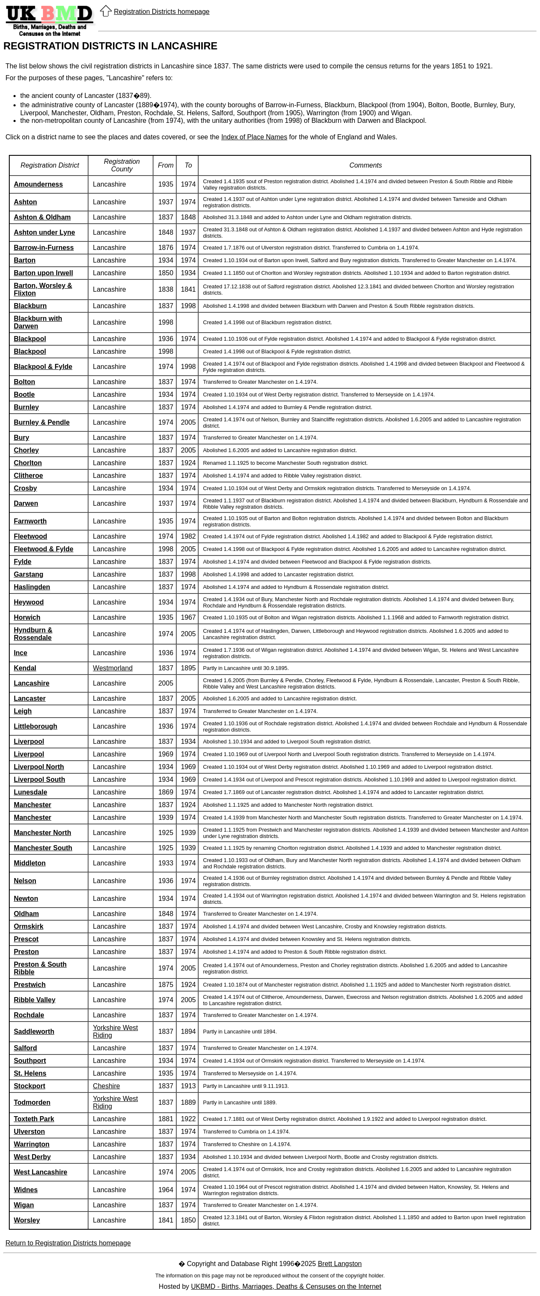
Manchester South (43, 847)
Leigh (23, 711)
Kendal (25, 668)
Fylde (23, 561)
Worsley (27, 1220)
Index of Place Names (254, 137)
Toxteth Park (34, 1118)
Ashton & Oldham (42, 217)
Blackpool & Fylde (43, 366)
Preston (26, 951)
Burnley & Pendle (42, 422)
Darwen (26, 503)
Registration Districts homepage (162, 11)
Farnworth (30, 521)
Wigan (24, 1205)
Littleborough (35, 726)
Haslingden (32, 587)
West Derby (32, 1156)
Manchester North (42, 832)
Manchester (32, 804)
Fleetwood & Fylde (43, 549)
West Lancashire (41, 1172)
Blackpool (30, 338)
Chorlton (28, 462)
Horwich (27, 617)
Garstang (28, 574)
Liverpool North (39, 766)
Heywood (29, 602)
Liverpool (29, 741)
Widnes (26, 1189)
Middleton (30, 863)
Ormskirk (28, 926)
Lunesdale (30, 792)
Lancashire (31, 683)
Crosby (25, 488)
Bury (21, 437)
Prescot (26, 939)
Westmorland (112, 668)
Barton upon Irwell (43, 273)
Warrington (32, 1144)
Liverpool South (39, 779)
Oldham (26, 913)
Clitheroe (28, 475)
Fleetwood (30, 536)
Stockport (30, 1086)
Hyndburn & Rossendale (33, 633)
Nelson (25, 880)
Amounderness (38, 184)
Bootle (24, 394)
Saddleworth (34, 1031)
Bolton (24, 381)
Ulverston (29, 1131)
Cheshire (106, 1086)
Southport (30, 1060)
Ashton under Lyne (44, 232)
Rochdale (29, 1015)
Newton (26, 898)
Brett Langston (340, 1263)
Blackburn (30, 305)
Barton (25, 260)
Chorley (26, 450)
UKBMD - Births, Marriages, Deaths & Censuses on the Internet (286, 1286)
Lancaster (30, 698)
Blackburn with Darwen (38, 322)
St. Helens (30, 1073)
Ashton (25, 202)
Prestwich (30, 984)
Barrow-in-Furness (44, 247)
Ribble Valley (35, 999)
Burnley (26, 407)
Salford (25, 1048)
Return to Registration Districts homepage (68, 1243)
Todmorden (32, 1102)
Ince (20, 652)
